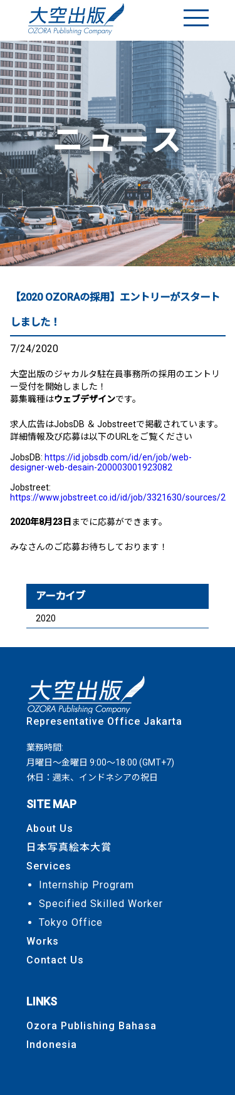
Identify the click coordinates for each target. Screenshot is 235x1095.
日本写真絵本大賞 (69, 847)
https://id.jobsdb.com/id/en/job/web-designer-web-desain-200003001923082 (101, 462)
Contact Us (55, 960)
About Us (49, 828)
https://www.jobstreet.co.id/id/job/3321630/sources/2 (118, 497)
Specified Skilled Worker (101, 904)
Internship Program (86, 885)
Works (42, 941)
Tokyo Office (71, 922)
